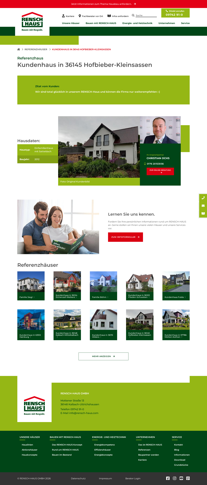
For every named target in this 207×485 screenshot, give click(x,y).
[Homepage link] (18, 49)
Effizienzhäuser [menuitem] (102, 449)
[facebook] (168, 478)
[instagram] (174, 478)
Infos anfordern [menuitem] (120, 16)
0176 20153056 (155, 163)
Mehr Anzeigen (101, 356)
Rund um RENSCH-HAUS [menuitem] (65, 449)
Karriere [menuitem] (70, 16)
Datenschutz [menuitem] (78, 478)
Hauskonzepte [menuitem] (29, 454)
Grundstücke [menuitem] (181, 465)
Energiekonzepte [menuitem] (103, 454)
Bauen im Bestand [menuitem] (62, 454)
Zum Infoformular (124, 237)
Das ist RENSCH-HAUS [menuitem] (150, 444)
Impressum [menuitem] (105, 478)
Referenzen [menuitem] (144, 449)
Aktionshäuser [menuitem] (29, 449)
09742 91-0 (174, 14)
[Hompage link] (34, 402)
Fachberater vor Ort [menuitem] (92, 16)
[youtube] (181, 478)
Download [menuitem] (179, 460)
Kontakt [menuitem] (178, 444)
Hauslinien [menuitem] (27, 444)
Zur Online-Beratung (160, 170)
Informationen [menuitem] (182, 454)
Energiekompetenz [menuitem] (104, 444)
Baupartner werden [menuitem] (148, 454)
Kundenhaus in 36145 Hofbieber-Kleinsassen (81, 49)
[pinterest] (188, 478)
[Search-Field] (146, 15)
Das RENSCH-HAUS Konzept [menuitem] (67, 444)
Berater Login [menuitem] (132, 478)
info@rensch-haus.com (83, 413)
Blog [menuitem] (176, 449)
